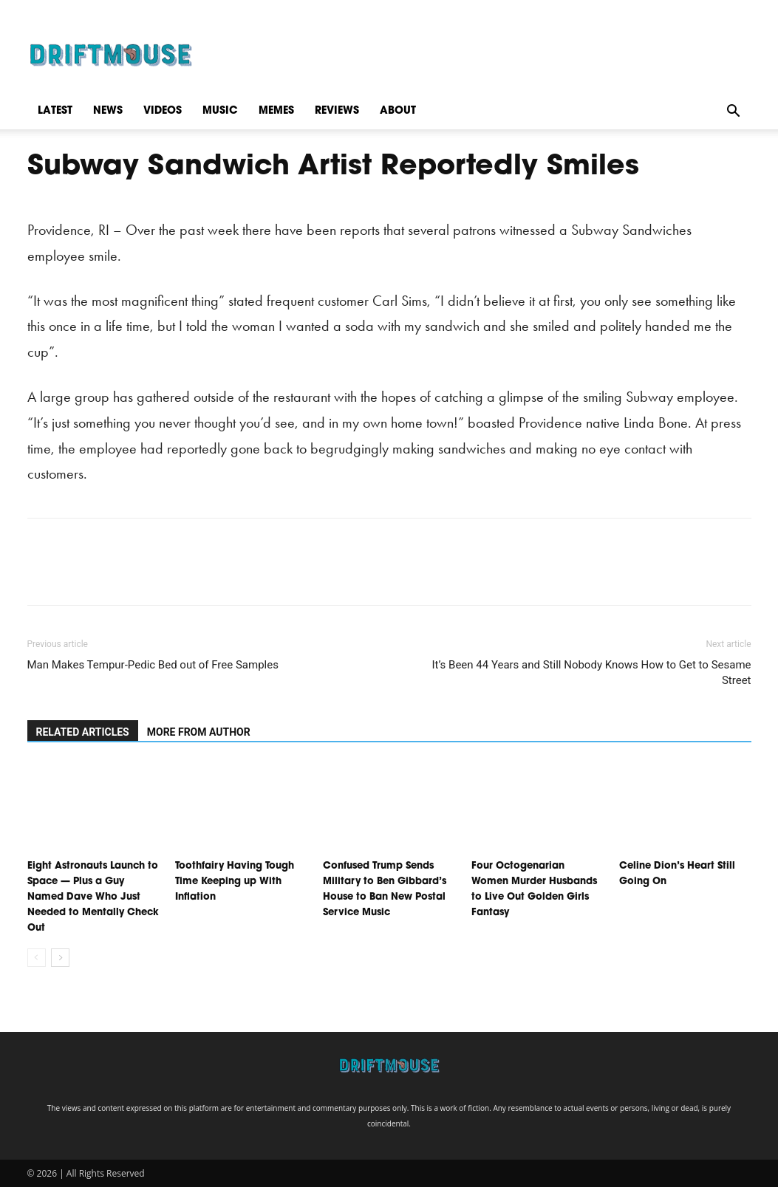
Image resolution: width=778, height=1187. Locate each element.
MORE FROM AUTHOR (198, 732)
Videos (162, 111)
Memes (276, 111)
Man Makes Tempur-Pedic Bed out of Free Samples (153, 664)
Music (220, 111)
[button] (733, 111)
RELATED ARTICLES (82, 732)
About (398, 111)
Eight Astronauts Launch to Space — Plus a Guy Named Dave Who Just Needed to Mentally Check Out (93, 897)
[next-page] (60, 957)
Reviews (337, 111)
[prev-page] (36, 957)
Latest (55, 111)
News (108, 111)
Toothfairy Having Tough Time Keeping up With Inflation (234, 881)
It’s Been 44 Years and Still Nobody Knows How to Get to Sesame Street (591, 672)
